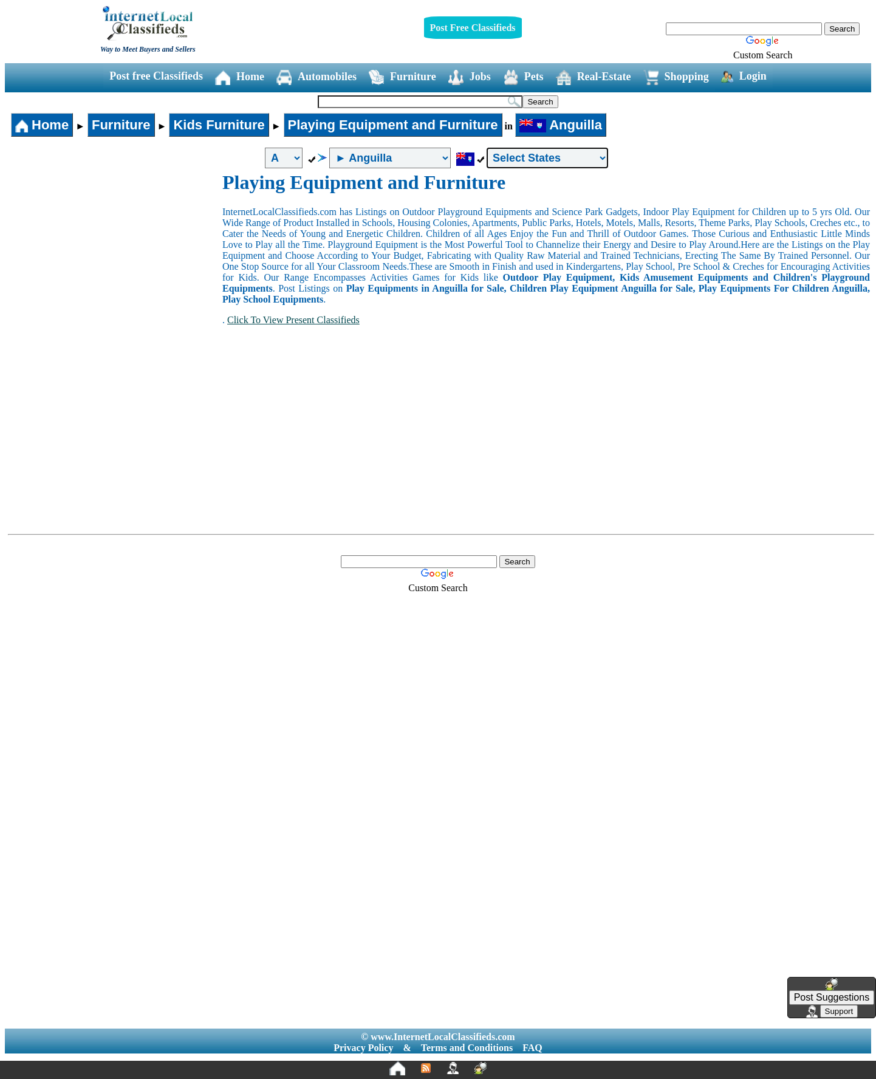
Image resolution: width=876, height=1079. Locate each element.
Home (239, 77)
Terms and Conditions (467, 1048)
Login (744, 76)
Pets (523, 77)
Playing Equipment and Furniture (393, 124)
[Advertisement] (114, 262)
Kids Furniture (218, 124)
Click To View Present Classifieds (293, 320)
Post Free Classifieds (473, 27)
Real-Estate (593, 77)
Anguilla (560, 124)
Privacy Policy (363, 1048)
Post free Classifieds (156, 76)
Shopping (676, 77)
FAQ (532, 1048)
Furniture (402, 77)
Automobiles (316, 77)
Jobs (469, 77)
